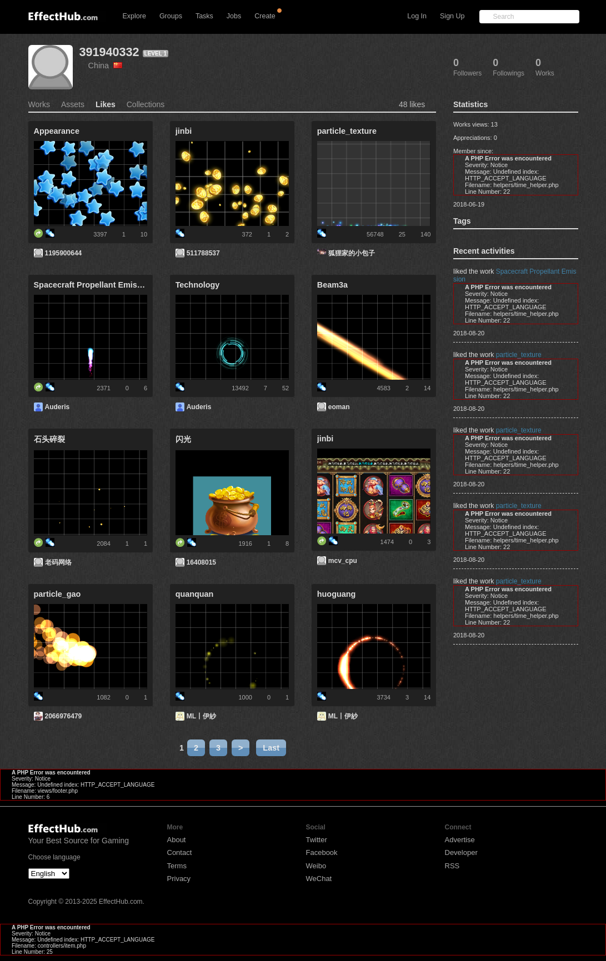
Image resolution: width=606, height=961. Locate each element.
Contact (179, 852)
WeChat (319, 878)
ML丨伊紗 (201, 716)
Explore (134, 16)
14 (427, 388)
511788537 (203, 253)
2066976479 (63, 716)
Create (265, 16)
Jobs (234, 16)
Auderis (57, 407)
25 (402, 234)
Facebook (322, 852)
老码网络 (58, 562)
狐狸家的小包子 (351, 253)
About (176, 840)
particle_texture (519, 355)
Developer (461, 852)
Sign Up (452, 16)
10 (144, 234)
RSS (452, 866)
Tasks (204, 16)
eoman (339, 407)
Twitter (316, 840)
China (105, 65)
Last (271, 747)
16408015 (201, 562)
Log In (417, 16)
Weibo (316, 866)
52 (285, 388)
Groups (170, 16)
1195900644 (63, 253)
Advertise (460, 840)
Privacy (179, 878)
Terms (177, 866)
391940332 (109, 52)
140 (425, 234)
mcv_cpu (342, 561)
